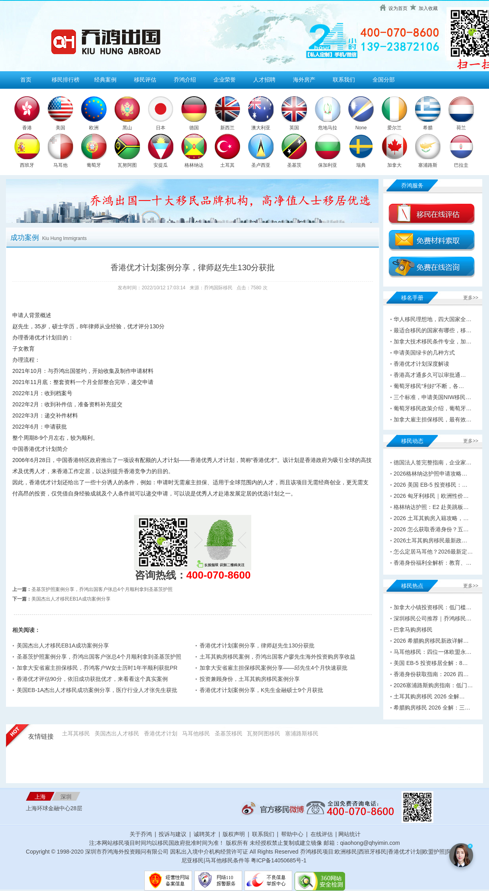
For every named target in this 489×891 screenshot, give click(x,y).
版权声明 (234, 834)
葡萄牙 (94, 165)
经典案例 (105, 79)
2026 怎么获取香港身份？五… (431, 529)
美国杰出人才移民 (117, 733)
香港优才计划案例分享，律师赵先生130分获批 (257, 645)
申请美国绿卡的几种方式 (424, 352)
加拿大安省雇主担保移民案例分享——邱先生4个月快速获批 (273, 668)
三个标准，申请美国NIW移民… (432, 397)
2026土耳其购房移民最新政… (430, 540)
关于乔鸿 (141, 834)
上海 (40, 797)
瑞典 (361, 165)
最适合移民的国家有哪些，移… (433, 330)
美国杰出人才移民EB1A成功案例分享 (71, 599)
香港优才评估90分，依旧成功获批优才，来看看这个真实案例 (92, 679)
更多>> (470, 297)
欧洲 (94, 128)
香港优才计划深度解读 (421, 364)
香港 (27, 128)
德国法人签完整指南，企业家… (433, 462)
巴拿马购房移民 (413, 629)
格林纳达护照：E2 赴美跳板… (431, 507)
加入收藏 (428, 8)
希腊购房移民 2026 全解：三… (432, 707)
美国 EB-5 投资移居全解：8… (431, 663)
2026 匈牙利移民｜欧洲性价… (431, 496)
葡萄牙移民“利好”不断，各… (429, 386)
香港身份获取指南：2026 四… (431, 674)
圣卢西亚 (260, 165)
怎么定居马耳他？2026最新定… (433, 551)
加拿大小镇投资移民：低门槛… (433, 607)
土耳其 (227, 165)
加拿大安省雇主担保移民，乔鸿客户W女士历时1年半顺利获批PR (97, 668)
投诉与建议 (172, 834)
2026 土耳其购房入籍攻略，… (431, 518)
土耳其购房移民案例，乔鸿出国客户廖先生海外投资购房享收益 (277, 656)
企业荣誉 (224, 79)
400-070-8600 (218, 575)
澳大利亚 (260, 128)
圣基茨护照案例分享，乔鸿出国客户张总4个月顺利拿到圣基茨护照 (102, 589)
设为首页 (398, 8)
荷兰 (461, 128)
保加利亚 (327, 165)
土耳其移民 (76, 733)
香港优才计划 (160, 733)
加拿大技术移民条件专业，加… (433, 341)
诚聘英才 (205, 834)
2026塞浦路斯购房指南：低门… (433, 685)
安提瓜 (160, 165)
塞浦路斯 (427, 165)
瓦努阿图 (127, 165)
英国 (294, 128)
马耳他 (60, 165)
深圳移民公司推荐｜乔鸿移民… (433, 618)
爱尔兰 (394, 128)
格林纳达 (194, 165)
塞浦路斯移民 (301, 733)
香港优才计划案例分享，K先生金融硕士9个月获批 (261, 690)
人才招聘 (264, 79)
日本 (160, 128)
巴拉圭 (461, 165)
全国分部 (384, 79)
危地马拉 (327, 128)
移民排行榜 (66, 79)
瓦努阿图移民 (263, 733)
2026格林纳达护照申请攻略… (430, 473)
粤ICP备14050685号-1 (279, 860)
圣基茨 (294, 165)
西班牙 (27, 165)
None (361, 128)
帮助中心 (292, 834)
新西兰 (227, 128)
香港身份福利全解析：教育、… (433, 563)
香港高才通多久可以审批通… (430, 375)
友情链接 (41, 736)
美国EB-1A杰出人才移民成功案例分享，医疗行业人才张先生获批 (97, 690)
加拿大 (394, 165)
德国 (194, 128)
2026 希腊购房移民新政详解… (431, 641)
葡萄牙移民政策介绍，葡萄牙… (433, 408)
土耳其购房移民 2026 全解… (429, 696)
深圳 (66, 797)
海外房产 (304, 79)
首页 (25, 79)
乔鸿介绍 (185, 79)
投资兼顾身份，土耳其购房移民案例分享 (250, 679)
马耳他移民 (196, 733)
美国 (60, 128)
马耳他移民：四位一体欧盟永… (433, 652)
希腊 (428, 128)
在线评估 (322, 834)
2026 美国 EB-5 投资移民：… (431, 485)
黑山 (127, 128)
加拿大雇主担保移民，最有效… (433, 419)
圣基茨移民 (229, 733)
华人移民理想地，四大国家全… (433, 319)
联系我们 (344, 79)
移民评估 (145, 79)
